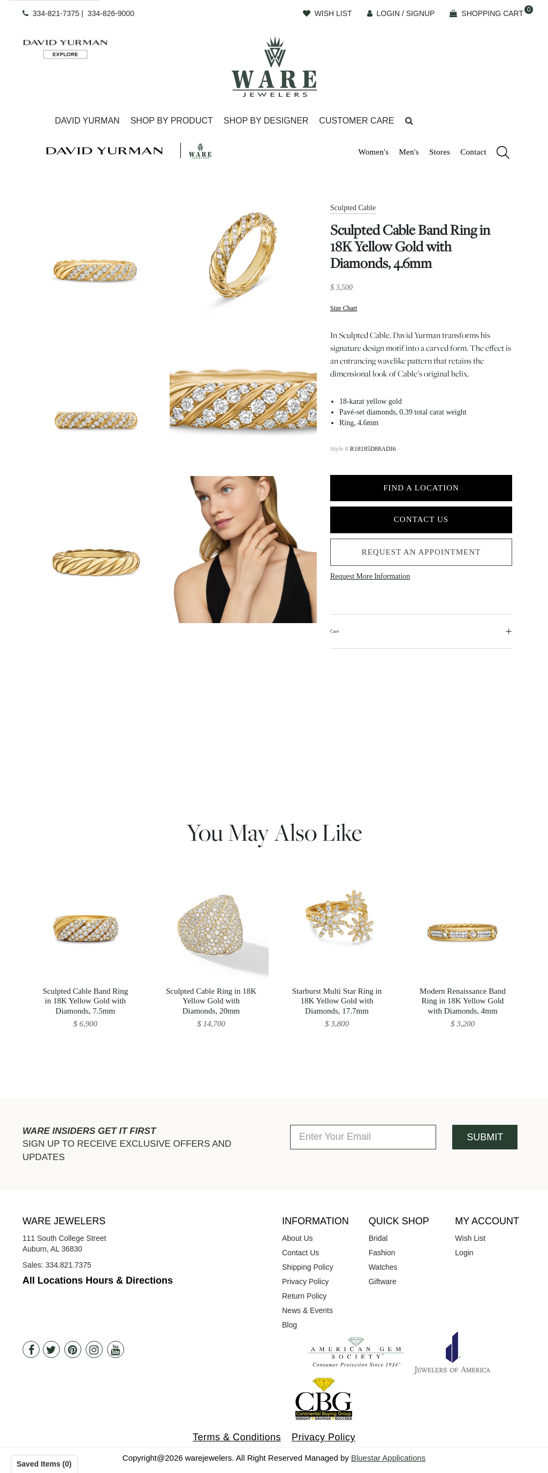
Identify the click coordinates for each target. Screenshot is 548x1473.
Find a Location (421, 488)
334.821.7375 (68, 1265)
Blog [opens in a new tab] (289, 1325)
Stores (439, 152)
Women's (373, 152)
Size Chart (343, 308)
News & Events (307, 1310)
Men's (409, 152)
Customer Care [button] (356, 120)
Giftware (383, 1281)
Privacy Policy (305, 1281)
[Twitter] (51, 1349)
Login (464, 1252)
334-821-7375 (56, 13)
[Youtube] (115, 1349)
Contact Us (421, 519)
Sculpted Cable (353, 208)
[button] (409, 121)
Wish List (470, 1238)
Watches (383, 1267)
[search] (497, 154)
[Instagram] (94, 1349)
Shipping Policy (307, 1267)
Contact (473, 152)
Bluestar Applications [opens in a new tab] (388, 1457)
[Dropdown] (87, 121)
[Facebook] (31, 1349)
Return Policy (304, 1296)
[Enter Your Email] (363, 1137)
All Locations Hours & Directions (97, 1280)
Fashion (382, 1252)
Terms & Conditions (237, 1437)
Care (334, 631)
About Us (297, 1238)
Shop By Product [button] (172, 120)
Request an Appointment (421, 552)
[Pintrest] (72, 1349)
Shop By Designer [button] (266, 120)
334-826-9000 (111, 13)
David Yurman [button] (87, 120)
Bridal (378, 1238)
